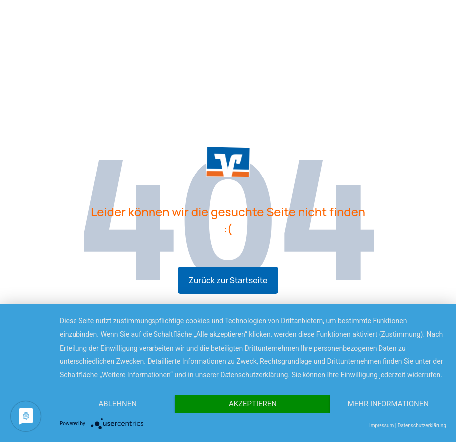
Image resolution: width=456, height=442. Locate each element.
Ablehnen (118, 403)
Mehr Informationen (388, 403)
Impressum (381, 425)
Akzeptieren (253, 403)
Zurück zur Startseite (228, 280)
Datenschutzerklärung (422, 425)
